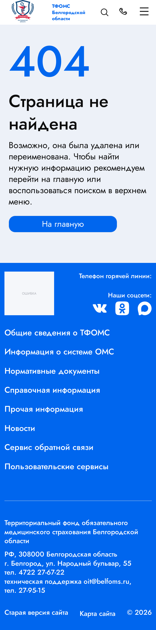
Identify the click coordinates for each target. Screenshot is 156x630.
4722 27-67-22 (41, 572)
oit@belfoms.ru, (107, 581)
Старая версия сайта (36, 612)
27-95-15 (32, 590)
